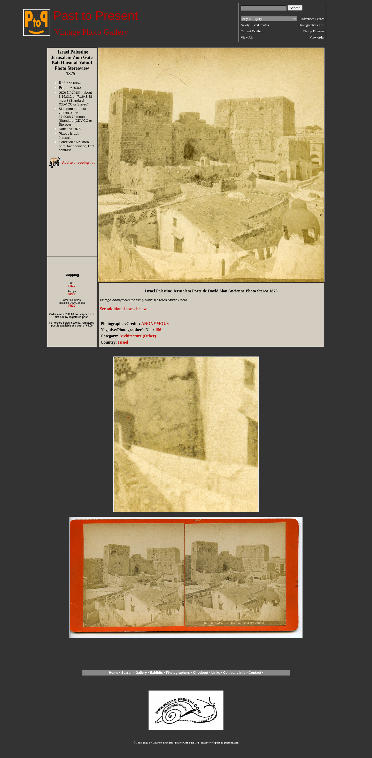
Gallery (141, 672)
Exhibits (156, 672)
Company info (234, 672)
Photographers (178, 672)
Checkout (200, 672)
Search (126, 672)
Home (113, 672)
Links (215, 672)
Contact (255, 672)
